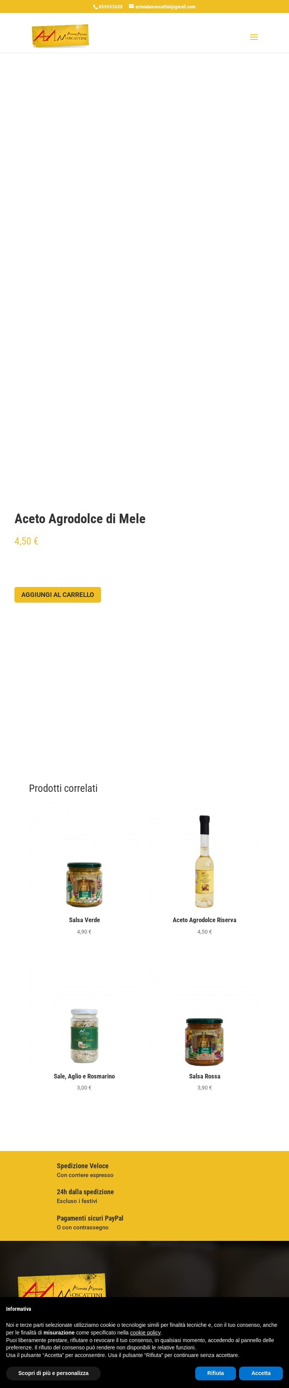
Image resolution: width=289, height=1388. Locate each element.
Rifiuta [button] (215, 1373)
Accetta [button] (261, 1373)
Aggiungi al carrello (57, 594)
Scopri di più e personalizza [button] (53, 1373)
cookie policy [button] (145, 1333)
